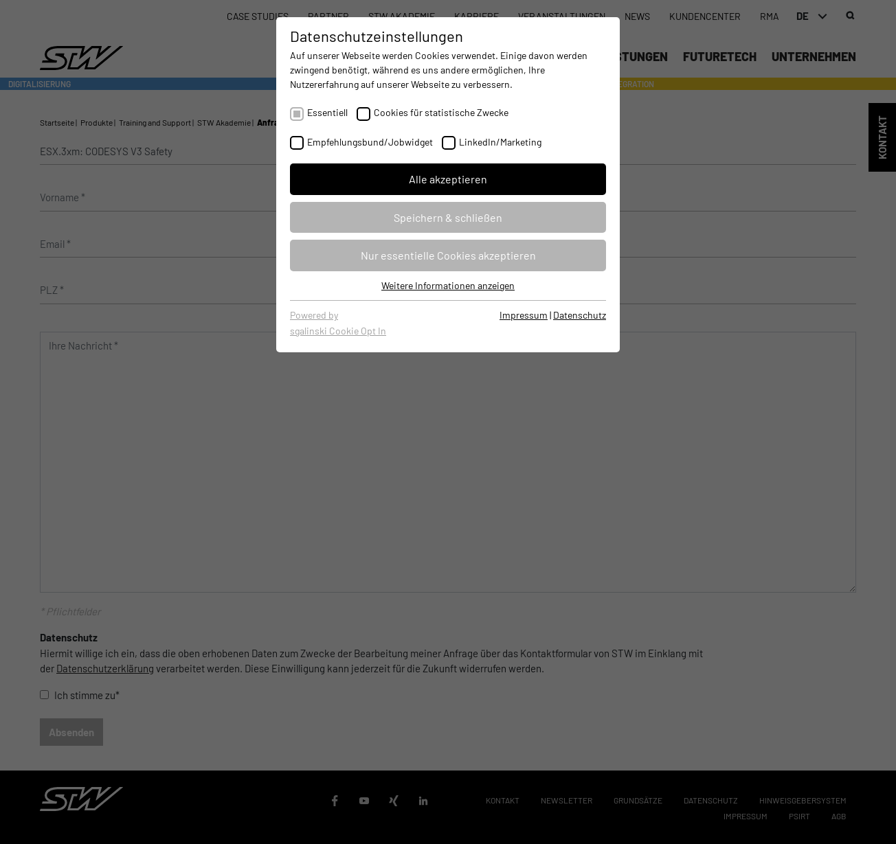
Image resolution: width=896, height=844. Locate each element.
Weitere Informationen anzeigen (448, 285)
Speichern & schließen (448, 217)
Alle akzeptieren (448, 178)
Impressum (524, 315)
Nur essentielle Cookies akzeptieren (448, 255)
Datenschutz (579, 315)
